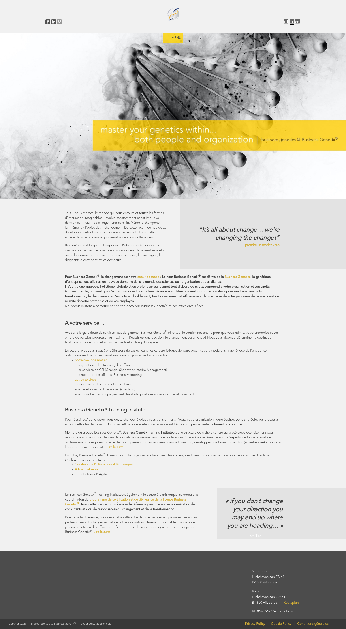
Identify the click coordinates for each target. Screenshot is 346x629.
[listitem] (300, 140)
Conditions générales (312, 624)
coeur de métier (148, 277)
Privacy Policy (255, 624)
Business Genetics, (238, 277)
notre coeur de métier (91, 360)
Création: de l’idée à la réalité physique (103, 464)
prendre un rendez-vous (262, 245)
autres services (85, 379)
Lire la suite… (117, 447)
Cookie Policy (282, 624)
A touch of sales (86, 469)
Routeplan (291, 603)
